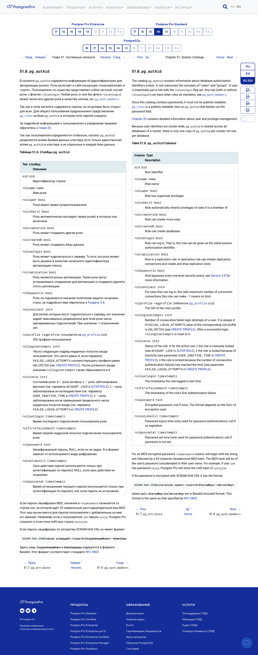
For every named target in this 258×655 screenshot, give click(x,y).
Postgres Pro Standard (171, 24)
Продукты (74, 8)
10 (110, 32)
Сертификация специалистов (143, 631)
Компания (52, 8)
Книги (130, 625)
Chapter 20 (139, 118)
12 (95, 32)
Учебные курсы (135, 619)
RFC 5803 (92, 549)
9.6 (119, 32)
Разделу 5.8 (96, 301)
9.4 (176, 48)
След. (117, 57)
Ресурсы (182, 8)
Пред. (29, 57)
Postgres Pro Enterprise (88, 24)
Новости (162, 8)
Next (230, 57)
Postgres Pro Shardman (84, 649)
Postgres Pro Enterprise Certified (89, 637)
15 (71, 32)
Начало (105, 57)
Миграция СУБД (192, 619)
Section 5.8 (218, 274)
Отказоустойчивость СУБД (198, 631)
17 (56, 32)
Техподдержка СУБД (195, 613)
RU (233, 7)
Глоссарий (132, 649)
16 (63, 32)
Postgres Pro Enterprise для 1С (88, 631)
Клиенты (113, 8)
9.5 (207, 32)
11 (103, 32)
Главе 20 (45, 127)
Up (147, 57)
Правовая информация (32, 625)
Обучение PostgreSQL (139, 643)
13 (87, 32)
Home (221, 57)
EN (239, 7)
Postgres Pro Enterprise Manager (89, 643)
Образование (137, 8)
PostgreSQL (132, 41)
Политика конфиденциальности (37, 629)
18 (86, 48)
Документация (135, 613)
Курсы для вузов (136, 637)
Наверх (40, 57)
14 (79, 32)
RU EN (248, 80)
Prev (140, 57)
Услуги (95, 8)
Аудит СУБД (189, 625)
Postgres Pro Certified (83, 619)
